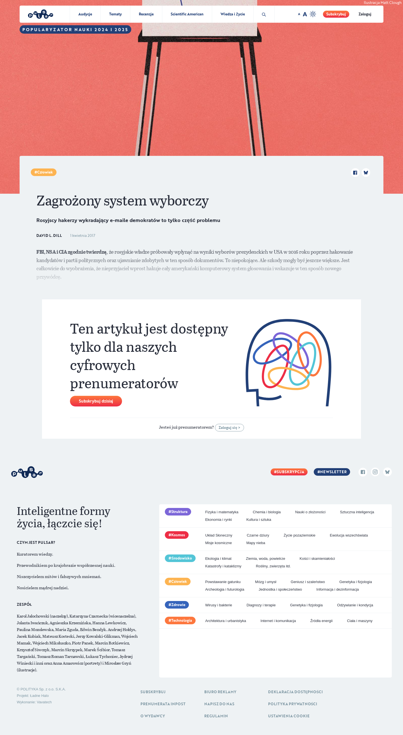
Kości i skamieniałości (317, 558)
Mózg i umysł (265, 582)
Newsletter (333, 472)
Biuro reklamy (220, 692)
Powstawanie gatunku (222, 582)
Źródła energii (321, 621)
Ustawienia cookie (289, 716)
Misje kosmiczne (218, 543)
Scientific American (187, 14)
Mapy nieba (255, 543)
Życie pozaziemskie (299, 535)
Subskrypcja (290, 472)
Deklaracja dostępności (295, 692)
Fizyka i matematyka (221, 512)
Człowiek (45, 172)
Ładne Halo (39, 696)
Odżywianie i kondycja (355, 605)
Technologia (181, 620)
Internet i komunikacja (278, 621)
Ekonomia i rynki (218, 519)
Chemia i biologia (267, 512)
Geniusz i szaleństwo (308, 582)
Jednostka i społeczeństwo (280, 589)
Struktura (179, 511)
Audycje (85, 14)
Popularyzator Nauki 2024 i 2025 (75, 29)
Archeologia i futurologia (224, 589)
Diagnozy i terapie (261, 605)
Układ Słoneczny (218, 535)
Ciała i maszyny (359, 621)
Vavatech (44, 702)
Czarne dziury (258, 535)
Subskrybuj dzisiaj (96, 401)
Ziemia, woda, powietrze (265, 558)
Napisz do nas (219, 704)
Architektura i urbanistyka (225, 621)
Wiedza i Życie (233, 14)
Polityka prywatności (292, 704)
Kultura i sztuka (258, 519)
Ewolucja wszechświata (349, 535)
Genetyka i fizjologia (355, 582)
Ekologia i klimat (218, 558)
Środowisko (181, 558)
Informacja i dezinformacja (338, 589)
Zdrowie (178, 604)
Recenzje (146, 14)
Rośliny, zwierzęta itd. (273, 566)
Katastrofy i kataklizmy (223, 566)
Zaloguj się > (229, 427)
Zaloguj (365, 14)
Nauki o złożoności (310, 512)
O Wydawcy (152, 716)
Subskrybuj (336, 14)
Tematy (115, 14)
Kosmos (178, 535)
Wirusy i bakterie (218, 605)
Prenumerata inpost (163, 704)
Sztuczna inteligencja (357, 512)
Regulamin (216, 716)
